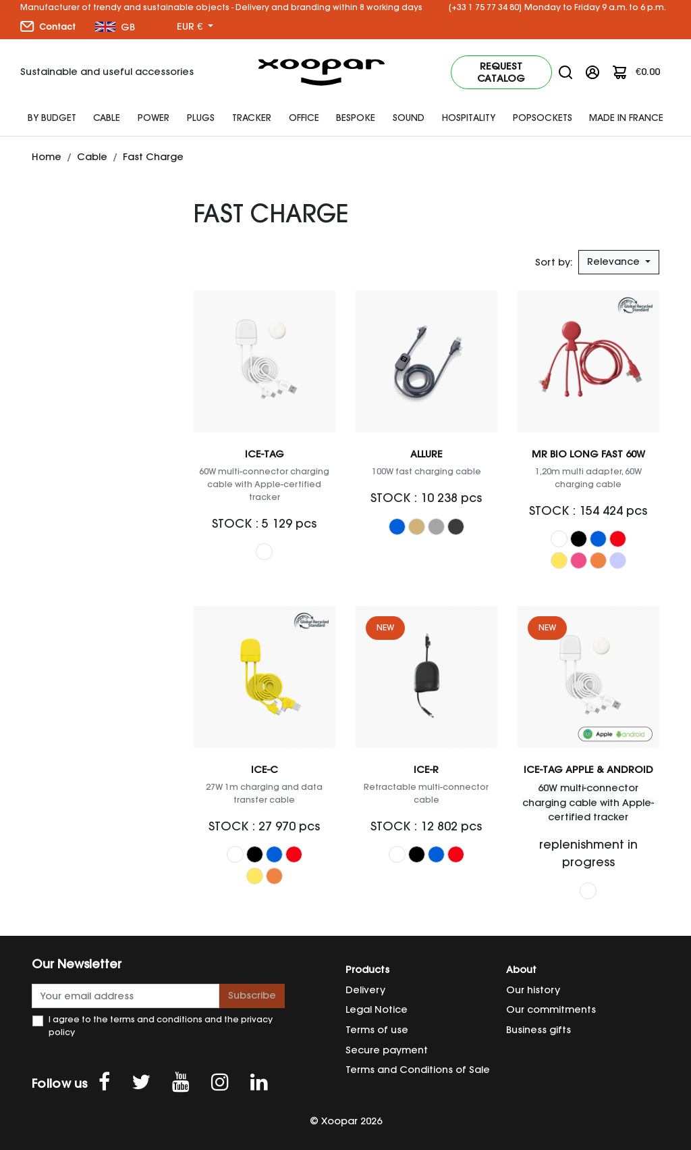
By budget (52, 117)
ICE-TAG (264, 454)
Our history (533, 990)
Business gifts (538, 1030)
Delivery (365, 990)
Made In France (626, 117)
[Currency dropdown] (195, 27)
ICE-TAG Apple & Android (588, 770)
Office (304, 117)
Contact (48, 26)
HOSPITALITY (468, 117)
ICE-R (426, 770)
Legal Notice (377, 1009)
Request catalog (501, 72)
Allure (426, 454)
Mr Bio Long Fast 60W (588, 454)
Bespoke (355, 117)
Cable (106, 117)
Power (153, 117)
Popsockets (542, 117)
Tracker (251, 117)
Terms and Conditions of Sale (418, 1070)
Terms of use (377, 1030)
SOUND (408, 117)
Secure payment (387, 1050)
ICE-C (264, 770)
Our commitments (551, 1009)
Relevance (614, 261)
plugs (201, 117)
